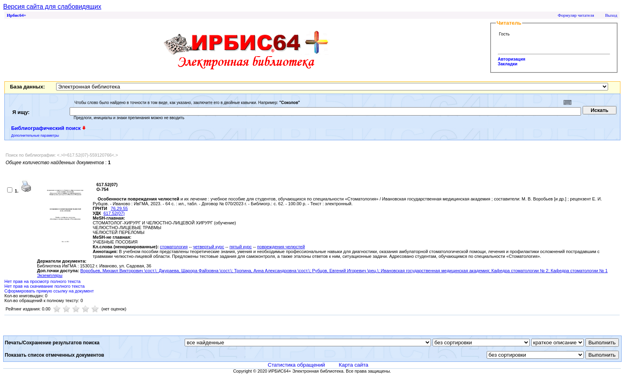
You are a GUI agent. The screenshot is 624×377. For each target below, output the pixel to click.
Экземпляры (49, 275)
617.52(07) (114, 213)
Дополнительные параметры (35, 135)
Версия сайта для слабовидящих (52, 6)
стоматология (174, 246)
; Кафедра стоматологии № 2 (518, 270)
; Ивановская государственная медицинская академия (433, 270)
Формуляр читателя (576, 15)
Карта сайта (353, 365)
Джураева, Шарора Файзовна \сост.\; (196, 270)
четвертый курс (208, 246)
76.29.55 (119, 208)
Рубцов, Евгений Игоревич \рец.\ (345, 270)
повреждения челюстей (281, 246)
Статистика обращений (296, 365)
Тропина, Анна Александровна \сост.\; (273, 270)
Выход (611, 15)
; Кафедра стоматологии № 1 (578, 270)
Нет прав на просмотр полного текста (42, 281)
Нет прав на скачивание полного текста (44, 286)
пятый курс (241, 246)
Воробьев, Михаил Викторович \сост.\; (119, 270)
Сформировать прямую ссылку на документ (49, 291)
